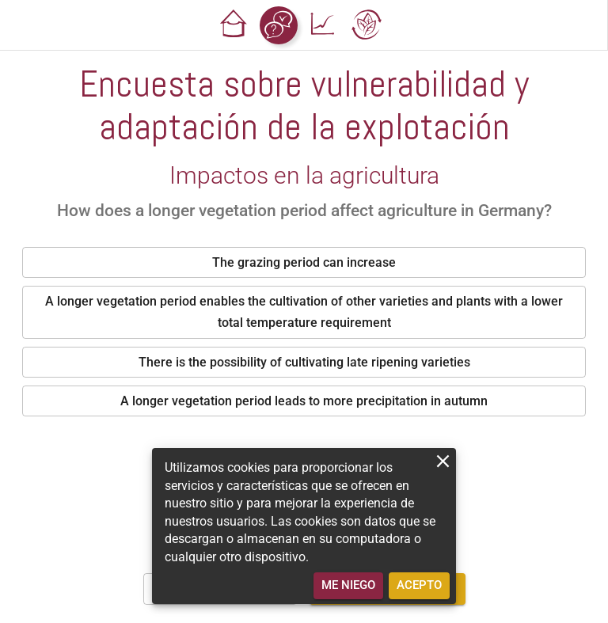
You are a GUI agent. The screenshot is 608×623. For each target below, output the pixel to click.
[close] (443, 461)
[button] (234, 25)
